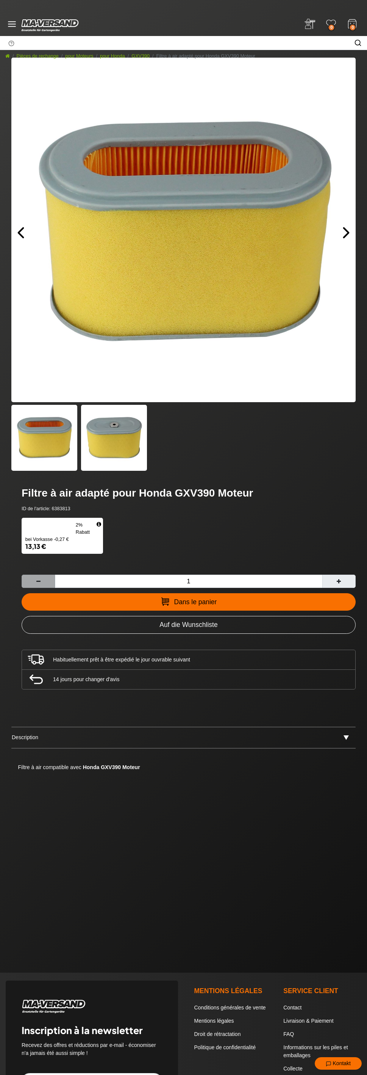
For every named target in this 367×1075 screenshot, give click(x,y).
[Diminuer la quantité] (38, 581)
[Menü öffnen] (12, 24)
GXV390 (140, 56)
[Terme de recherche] (174, 43)
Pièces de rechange (38, 56)
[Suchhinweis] (11, 43)
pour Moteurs (79, 56)
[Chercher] (358, 43)
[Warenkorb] (352, 23)
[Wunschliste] (331, 24)
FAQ (288, 1034)
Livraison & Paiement (308, 1021)
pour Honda (112, 56)
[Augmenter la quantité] (339, 581)
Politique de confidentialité (225, 1047)
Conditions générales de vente (230, 1007)
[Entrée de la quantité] (188, 581)
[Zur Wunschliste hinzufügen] (189, 624)
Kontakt (338, 1063)
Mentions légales (214, 1021)
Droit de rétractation (217, 1034)
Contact (292, 1007)
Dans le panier (189, 601)
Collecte (293, 1069)
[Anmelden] (310, 24)
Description (25, 737)
